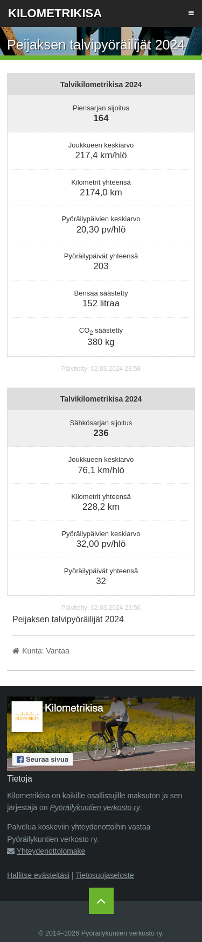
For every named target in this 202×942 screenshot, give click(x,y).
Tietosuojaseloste (104, 875)
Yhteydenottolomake (51, 851)
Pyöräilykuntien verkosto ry (95, 807)
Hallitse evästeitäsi (38, 875)
